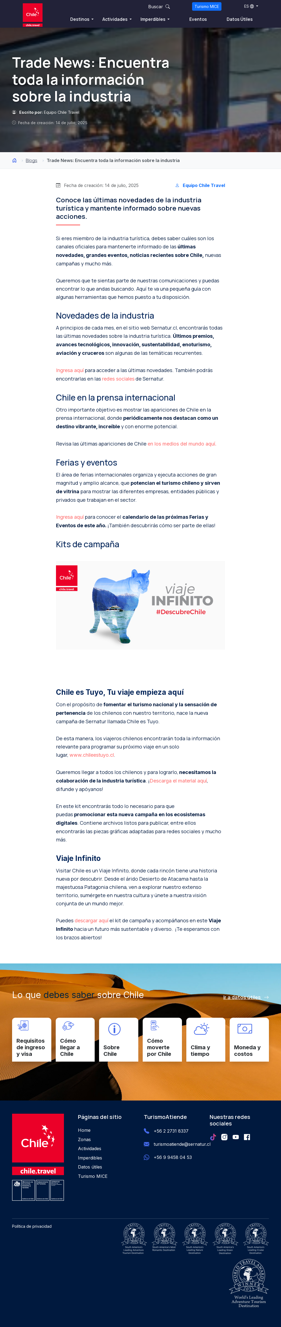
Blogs (31, 160)
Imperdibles (153, 19)
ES (249, 6)
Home (84, 1130)
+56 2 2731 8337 (171, 1131)
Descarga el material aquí (178, 781)
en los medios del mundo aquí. (182, 444)
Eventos (198, 19)
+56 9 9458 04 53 (173, 1157)
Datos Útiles (240, 19)
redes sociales (118, 379)
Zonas (84, 1139)
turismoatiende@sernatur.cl (182, 1144)
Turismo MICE (207, 6)
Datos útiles (90, 1167)
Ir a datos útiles (246, 997)
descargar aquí (91, 920)
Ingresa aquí (70, 370)
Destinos (80, 19)
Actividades (115, 19)
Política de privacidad (32, 1226)
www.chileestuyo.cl (91, 755)
